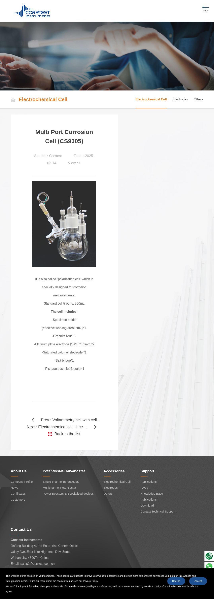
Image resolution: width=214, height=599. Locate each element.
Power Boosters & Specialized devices (68, 493)
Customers (18, 499)
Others (198, 99)
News (14, 487)
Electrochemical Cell (151, 99)
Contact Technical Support (158, 511)
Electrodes (180, 99)
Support (147, 471)
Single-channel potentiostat (61, 481)
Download (147, 505)
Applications (149, 481)
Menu (205, 9)
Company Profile (22, 481)
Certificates (18, 493)
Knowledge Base (152, 493)
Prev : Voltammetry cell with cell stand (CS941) (71, 420)
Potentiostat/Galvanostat (64, 471)
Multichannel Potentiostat (59, 487)
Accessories (114, 471)
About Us (19, 471)
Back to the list (67, 434)
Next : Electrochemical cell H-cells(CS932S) (61, 427)
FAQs (144, 487)
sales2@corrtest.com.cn (37, 563)
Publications (149, 499)
